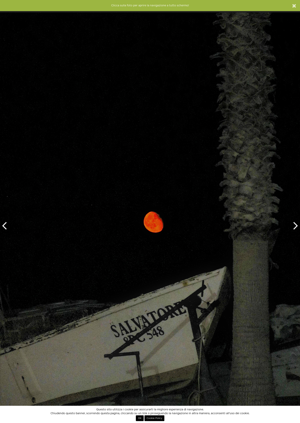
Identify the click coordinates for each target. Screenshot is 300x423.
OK (140, 418)
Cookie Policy (154, 418)
